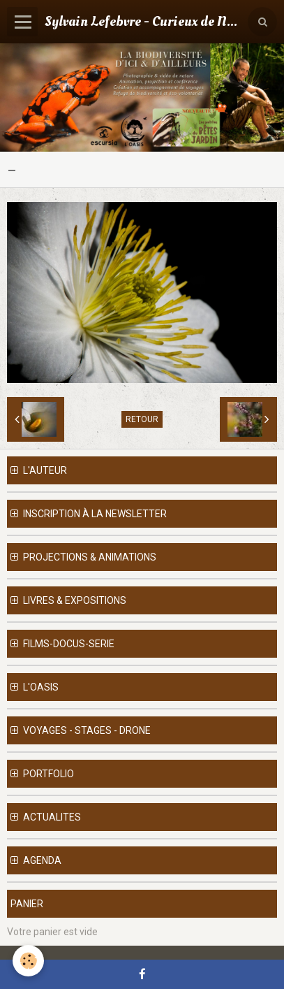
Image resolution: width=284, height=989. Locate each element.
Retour (142, 419)
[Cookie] (28, 960)
